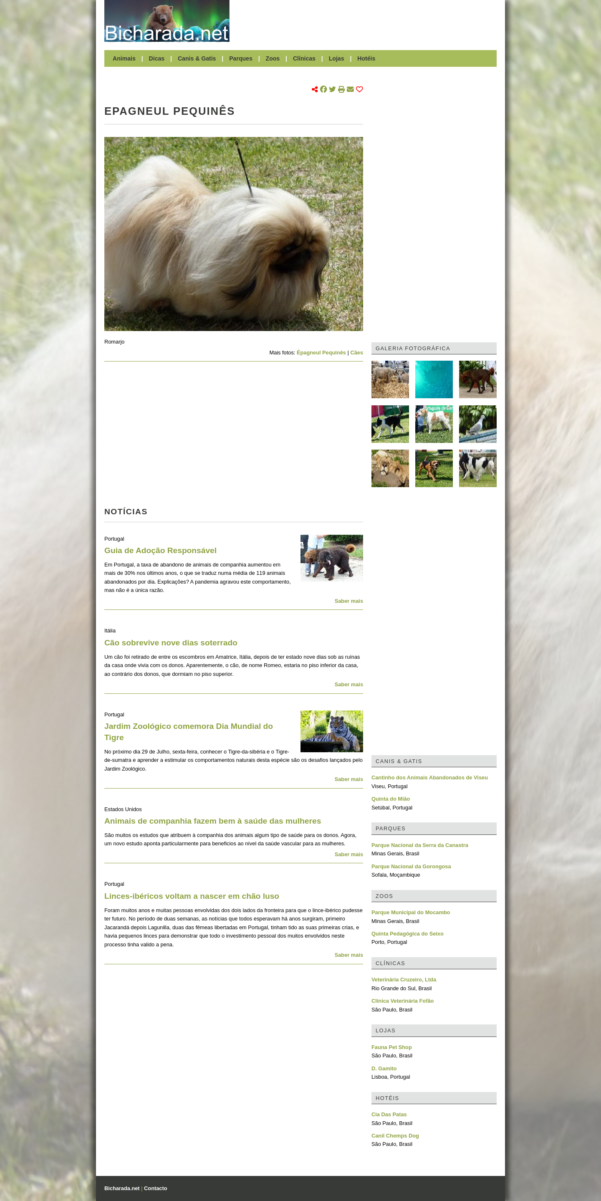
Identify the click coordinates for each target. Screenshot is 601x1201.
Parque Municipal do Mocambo (410, 912)
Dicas (157, 58)
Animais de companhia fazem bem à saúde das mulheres (212, 821)
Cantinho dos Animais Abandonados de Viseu (429, 777)
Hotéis (366, 58)
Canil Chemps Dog (395, 1136)
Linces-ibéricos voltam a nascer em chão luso (191, 896)
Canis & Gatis (197, 58)
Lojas (336, 58)
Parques (241, 58)
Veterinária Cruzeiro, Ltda (403, 979)
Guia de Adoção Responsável (160, 550)
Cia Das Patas (389, 1114)
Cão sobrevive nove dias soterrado (170, 642)
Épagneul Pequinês (321, 352)
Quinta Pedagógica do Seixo (407, 933)
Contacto (155, 1188)
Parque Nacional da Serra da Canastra (419, 845)
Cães (356, 352)
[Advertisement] (367, 21)
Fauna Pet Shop (391, 1047)
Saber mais (349, 601)
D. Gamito (383, 1068)
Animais (124, 58)
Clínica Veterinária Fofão (402, 1001)
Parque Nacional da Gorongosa (411, 866)
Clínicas (304, 58)
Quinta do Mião (390, 799)
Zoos (273, 58)
